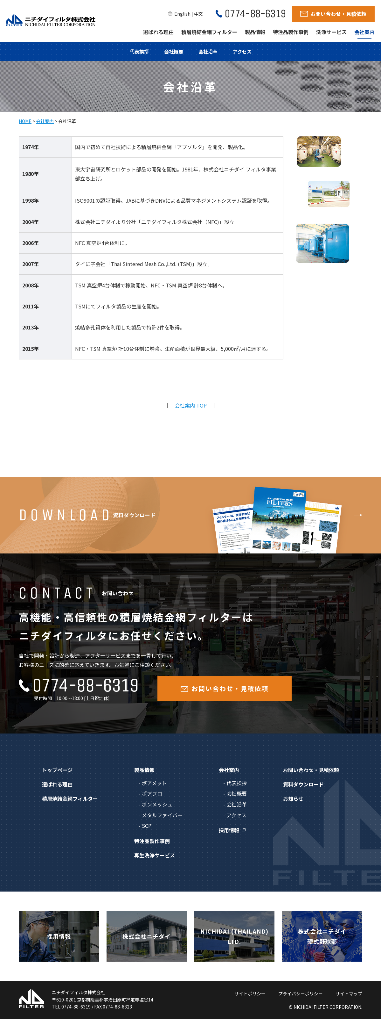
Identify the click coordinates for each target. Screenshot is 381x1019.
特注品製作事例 (290, 32)
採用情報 (229, 830)
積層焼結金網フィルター (209, 32)
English (182, 14)
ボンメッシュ (157, 804)
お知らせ (293, 798)
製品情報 (255, 32)
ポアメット (154, 783)
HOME (25, 121)
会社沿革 (208, 51)
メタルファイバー (162, 815)
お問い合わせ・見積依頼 (311, 770)
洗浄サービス (331, 32)
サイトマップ (349, 993)
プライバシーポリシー (300, 993)
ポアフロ (152, 793)
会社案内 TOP (191, 405)
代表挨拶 (139, 51)
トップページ (57, 770)
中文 (198, 14)
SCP (146, 825)
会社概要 (173, 51)
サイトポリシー (250, 993)
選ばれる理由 (158, 32)
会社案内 (364, 32)
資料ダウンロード (303, 784)
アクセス (242, 51)
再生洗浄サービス (154, 855)
